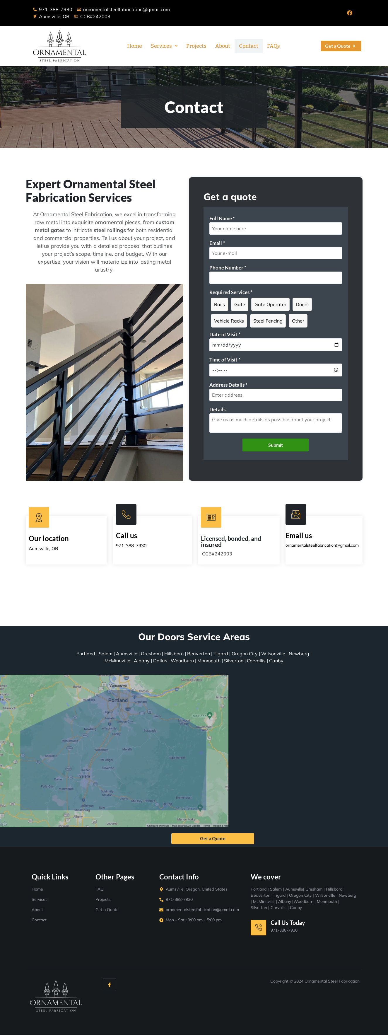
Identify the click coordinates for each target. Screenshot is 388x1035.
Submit (275, 445)
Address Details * (228, 384)
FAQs (273, 46)
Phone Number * (227, 267)
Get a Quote (212, 838)
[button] (164, 46)
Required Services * (230, 292)
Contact (248, 46)
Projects (196, 46)
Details (217, 409)
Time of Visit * (224, 359)
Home (134, 46)
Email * (217, 243)
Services (164, 46)
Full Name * (222, 218)
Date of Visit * (224, 334)
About (222, 46)
